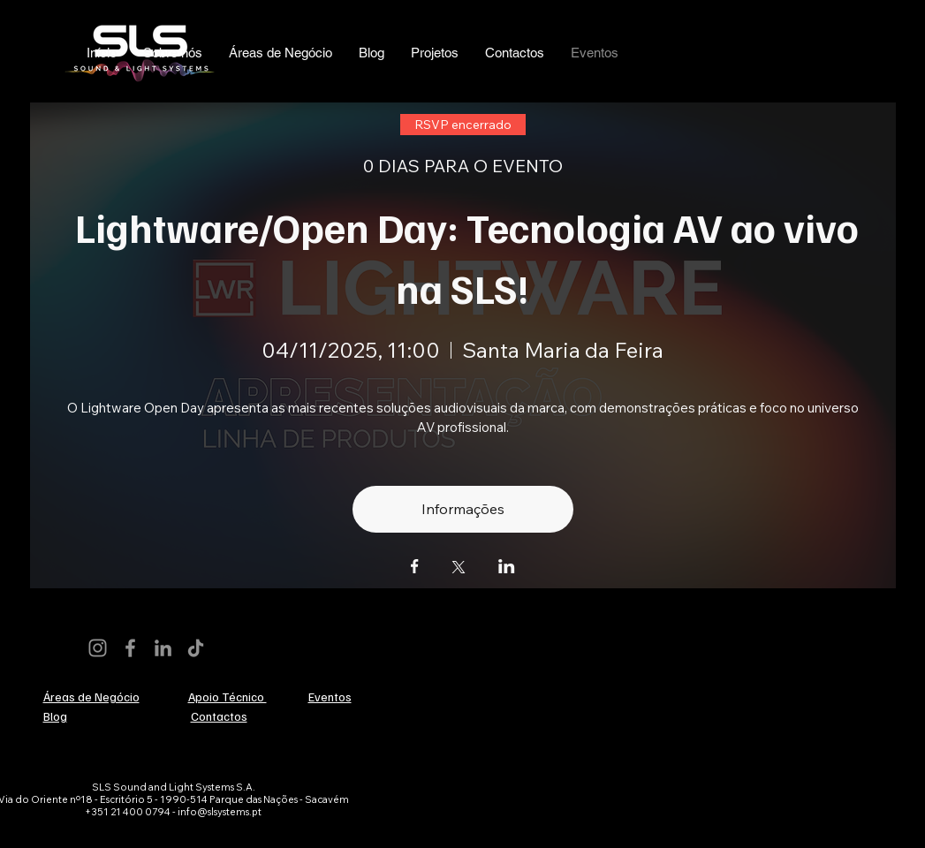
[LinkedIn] (163, 648)
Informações (462, 509)
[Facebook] (130, 648)
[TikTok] (196, 648)
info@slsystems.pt (220, 812)
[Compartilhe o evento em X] (458, 569)
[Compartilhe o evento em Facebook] (415, 568)
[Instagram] (98, 648)
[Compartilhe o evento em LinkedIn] (506, 568)
